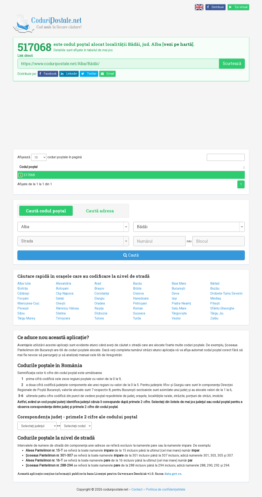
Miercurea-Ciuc (28, 303)
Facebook (47, 74)
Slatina (61, 313)
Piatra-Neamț (181, 303)
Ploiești (23, 308)
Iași (174, 298)
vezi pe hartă (178, 44)
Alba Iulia (24, 283)
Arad (97, 283)
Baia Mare (179, 283)
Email (106, 74)
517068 (25, 175)
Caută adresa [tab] (100, 211)
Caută (131, 255)
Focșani (23, 298)
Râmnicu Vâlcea (67, 308)
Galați (60, 298)
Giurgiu (99, 298)
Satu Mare (179, 308)
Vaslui (176, 318)
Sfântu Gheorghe (222, 308)
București (178, 288)
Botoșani (62, 288)
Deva (175, 293)
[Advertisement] (131, 115)
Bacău (137, 283)
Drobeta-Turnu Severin (226, 293)
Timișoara (63, 318)
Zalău (214, 318)
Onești (60, 303)
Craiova (138, 293)
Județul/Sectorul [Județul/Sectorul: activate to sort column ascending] (196, 167)
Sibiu (21, 313)
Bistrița (22, 288)
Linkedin (68, 74)
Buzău (214, 288)
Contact (137, 489)
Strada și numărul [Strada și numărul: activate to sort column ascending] (83, 167)
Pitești (215, 303)
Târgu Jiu (216, 313)
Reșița (99, 308)
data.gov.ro (172, 474)
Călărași (23, 293)
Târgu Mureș (26, 318)
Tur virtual (238, 7)
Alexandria (63, 283)
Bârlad (214, 283)
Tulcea (99, 318)
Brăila (137, 288)
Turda (137, 318)
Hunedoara (141, 298)
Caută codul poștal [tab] (46, 211)
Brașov (99, 288)
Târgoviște (179, 313)
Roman (138, 308)
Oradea (99, 303)
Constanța (101, 293)
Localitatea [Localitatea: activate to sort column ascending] (146, 167)
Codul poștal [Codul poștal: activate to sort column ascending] (28, 167)
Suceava (139, 313)
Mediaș (215, 298)
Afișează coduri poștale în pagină (49, 157)
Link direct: (25, 55)
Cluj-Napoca (64, 293)
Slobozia (100, 313)
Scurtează (232, 63)
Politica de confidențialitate (165, 489)
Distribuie (215, 7)
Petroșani (140, 303)
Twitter (88, 74)
